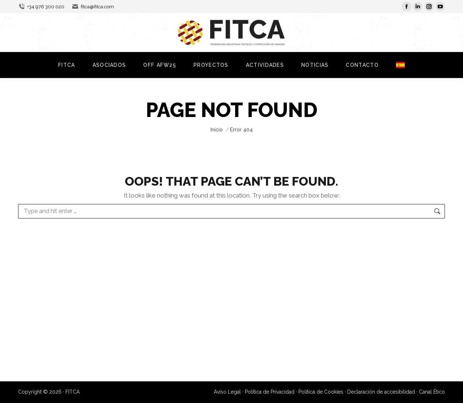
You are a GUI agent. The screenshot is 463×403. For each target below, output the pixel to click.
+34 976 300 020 (41, 6)
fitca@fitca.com (93, 6)
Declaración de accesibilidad (381, 392)
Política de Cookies (320, 392)
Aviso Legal (227, 392)
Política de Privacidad (269, 392)
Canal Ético (432, 392)
